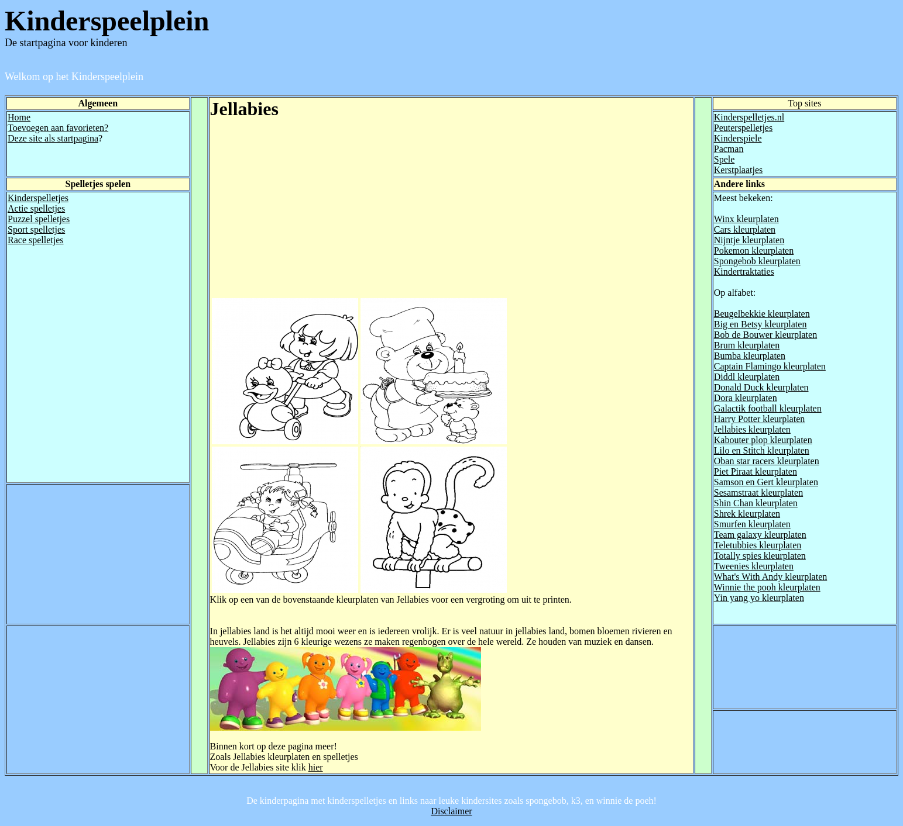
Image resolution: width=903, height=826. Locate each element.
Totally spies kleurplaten (760, 556)
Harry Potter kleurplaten (759, 419)
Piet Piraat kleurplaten (755, 471)
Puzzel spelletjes (39, 219)
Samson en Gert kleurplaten (766, 482)
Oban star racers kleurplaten (766, 461)
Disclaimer (451, 811)
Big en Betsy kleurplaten (760, 324)
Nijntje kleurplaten (749, 240)
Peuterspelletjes (743, 128)
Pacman (729, 149)
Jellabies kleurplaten (752, 429)
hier (315, 767)
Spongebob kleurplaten (757, 261)
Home (19, 117)
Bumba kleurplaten (749, 356)
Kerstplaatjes (738, 170)
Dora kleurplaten (745, 398)
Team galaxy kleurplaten (760, 535)
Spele (724, 159)
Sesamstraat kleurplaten (758, 492)
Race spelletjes (36, 240)
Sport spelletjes (36, 229)
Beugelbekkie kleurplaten (762, 314)
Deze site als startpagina (53, 138)
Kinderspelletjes (38, 198)
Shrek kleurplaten (747, 514)
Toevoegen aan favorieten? (58, 128)
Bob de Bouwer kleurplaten (765, 335)
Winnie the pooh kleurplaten (767, 587)
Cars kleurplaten (744, 229)
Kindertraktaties (744, 272)
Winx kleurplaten (746, 219)
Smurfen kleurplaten (752, 524)
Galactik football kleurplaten (768, 408)
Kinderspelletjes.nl (749, 117)
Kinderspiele (738, 138)
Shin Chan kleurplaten (756, 503)
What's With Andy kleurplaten (770, 577)
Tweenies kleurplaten (754, 566)
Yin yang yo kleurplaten (759, 598)
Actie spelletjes (36, 208)
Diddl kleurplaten (747, 377)
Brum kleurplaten (747, 345)
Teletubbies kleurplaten (758, 545)
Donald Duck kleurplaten (761, 387)
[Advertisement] (308, 214)
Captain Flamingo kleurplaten (770, 366)
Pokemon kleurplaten (754, 250)
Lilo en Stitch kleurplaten (761, 450)
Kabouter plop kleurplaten (763, 440)
